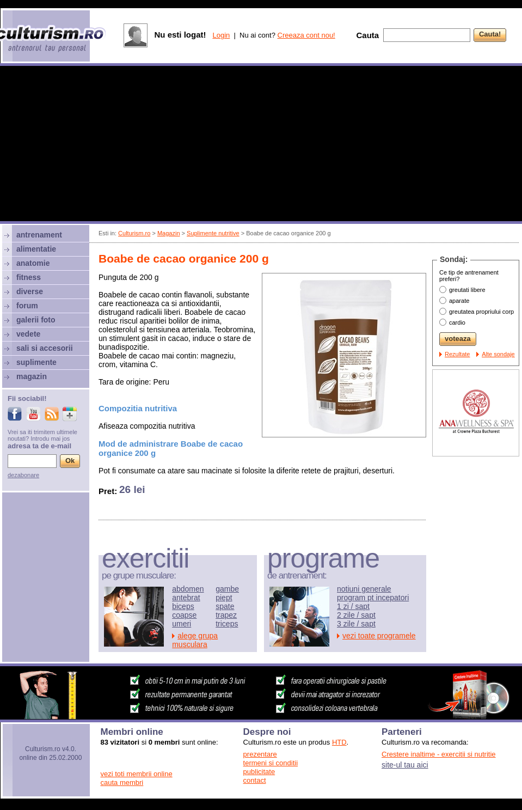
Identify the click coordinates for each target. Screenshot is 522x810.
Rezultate (457, 354)
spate (225, 606)
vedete (28, 334)
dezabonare (23, 475)
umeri (181, 623)
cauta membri (122, 782)
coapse (184, 615)
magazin (31, 376)
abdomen (188, 588)
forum (27, 305)
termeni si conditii (270, 763)
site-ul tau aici (405, 764)
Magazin (168, 233)
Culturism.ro (134, 233)
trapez (226, 615)
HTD (339, 742)
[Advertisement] (261, 145)
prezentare (260, 754)
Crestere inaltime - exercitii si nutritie (439, 754)
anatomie (33, 263)
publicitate (259, 772)
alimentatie (36, 249)
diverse (29, 291)
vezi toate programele (379, 635)
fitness (28, 277)
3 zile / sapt (356, 623)
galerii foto (36, 319)
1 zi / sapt (353, 606)
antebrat (186, 597)
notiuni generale (364, 588)
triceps (227, 623)
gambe (227, 588)
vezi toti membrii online (137, 774)
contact (254, 780)
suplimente (36, 362)
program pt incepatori (373, 597)
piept (224, 597)
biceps (183, 606)
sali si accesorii (44, 348)
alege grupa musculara (195, 640)
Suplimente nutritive (213, 233)
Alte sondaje (498, 354)
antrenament (39, 234)
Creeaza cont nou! (306, 35)
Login (221, 35)
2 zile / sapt (356, 615)
